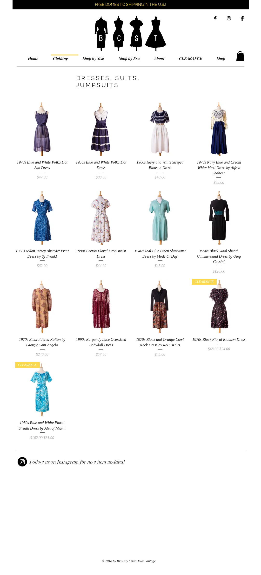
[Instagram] (22, 461)
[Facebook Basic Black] (242, 18)
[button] (240, 56)
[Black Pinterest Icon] (215, 18)
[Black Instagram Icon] (229, 18)
